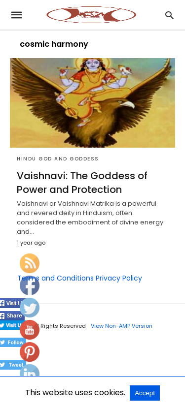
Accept (145, 393)
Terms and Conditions (55, 278)
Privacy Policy (119, 278)
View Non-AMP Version (121, 326)
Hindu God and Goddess (58, 158)
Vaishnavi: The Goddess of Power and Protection (82, 182)
